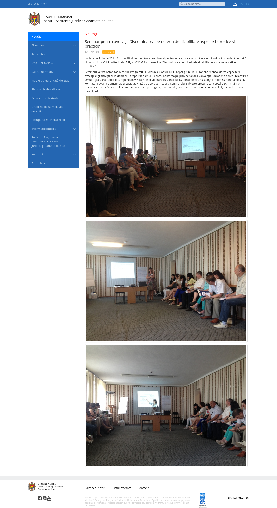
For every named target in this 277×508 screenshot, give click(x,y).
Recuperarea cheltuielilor (48, 120)
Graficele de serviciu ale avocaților (47, 109)
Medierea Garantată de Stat (50, 80)
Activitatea (38, 54)
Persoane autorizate (45, 98)
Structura (37, 45)
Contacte (143, 488)
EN (247, 3)
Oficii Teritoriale (42, 63)
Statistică (37, 154)
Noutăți (36, 36)
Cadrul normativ (42, 72)
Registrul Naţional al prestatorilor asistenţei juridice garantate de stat (48, 141)
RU (241, 3)
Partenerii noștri (95, 488)
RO (235, 3)
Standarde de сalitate (45, 89)
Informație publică (43, 128)
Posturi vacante (121, 488)
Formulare (38, 163)
